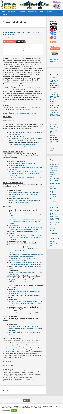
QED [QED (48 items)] (58, 214)
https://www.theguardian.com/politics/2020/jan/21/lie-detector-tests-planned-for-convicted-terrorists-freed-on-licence (25, 328)
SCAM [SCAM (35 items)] (52, 224)
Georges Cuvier (8, 352)
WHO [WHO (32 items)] (51, 245)
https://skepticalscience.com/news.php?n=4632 (23, 313)
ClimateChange (7, 372)
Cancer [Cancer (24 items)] (57, 164)
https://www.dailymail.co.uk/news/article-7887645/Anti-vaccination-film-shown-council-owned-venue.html (25, 282)
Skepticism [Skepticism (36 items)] (53, 228)
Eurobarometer (25, 372)
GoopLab (23, 374)
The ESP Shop (13, 11)
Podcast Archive (9, 369)
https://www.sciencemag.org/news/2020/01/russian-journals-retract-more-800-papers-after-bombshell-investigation (25, 237)
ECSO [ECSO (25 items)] (51, 178)
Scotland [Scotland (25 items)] (56, 224)
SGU (25, 377)
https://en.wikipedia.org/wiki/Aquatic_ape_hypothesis (25, 167)
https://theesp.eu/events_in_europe (25, 113)
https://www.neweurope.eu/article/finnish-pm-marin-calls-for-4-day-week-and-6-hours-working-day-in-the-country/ (25, 221)
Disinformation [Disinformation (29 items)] (54, 176)
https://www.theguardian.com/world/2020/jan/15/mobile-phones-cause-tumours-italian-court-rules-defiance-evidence (25, 303)
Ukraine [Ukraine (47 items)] (52, 241)
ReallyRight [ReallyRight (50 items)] (54, 216)
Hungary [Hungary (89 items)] (53, 194)
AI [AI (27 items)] (50, 164)
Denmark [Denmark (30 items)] (52, 174)
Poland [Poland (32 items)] (52, 205)
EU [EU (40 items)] (54, 178)
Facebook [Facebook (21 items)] (52, 180)
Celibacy (32, 371)
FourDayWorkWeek (8, 374)
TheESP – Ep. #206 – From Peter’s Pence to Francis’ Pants (21, 33)
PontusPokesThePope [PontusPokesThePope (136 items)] (54, 210)
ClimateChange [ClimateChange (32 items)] (54, 166)
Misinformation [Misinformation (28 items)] (54, 201)
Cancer (28, 371)
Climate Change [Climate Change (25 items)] (53, 168)
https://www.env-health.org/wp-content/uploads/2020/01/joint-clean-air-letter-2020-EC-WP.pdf (25, 249)
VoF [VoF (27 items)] (58, 243)
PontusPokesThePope (28, 376)
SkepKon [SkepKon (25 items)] (52, 226)
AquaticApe (17, 371)
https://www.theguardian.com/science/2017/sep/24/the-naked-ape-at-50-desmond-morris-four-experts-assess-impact (25, 173)
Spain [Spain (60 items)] (52, 231)
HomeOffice (30, 374)
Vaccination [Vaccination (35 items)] (53, 243)
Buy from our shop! (54, 60)
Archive (23, 11)
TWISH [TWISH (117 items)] (53, 238)
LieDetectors (12, 376)
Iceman (35, 374)
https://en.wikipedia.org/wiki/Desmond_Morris (23, 163)
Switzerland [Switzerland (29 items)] (53, 236)
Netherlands (19, 376)
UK (23, 379)
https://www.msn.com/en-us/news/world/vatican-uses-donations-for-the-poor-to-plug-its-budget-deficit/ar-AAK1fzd (25, 200)
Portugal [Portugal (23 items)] (55, 214)
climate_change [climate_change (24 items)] (53, 170)
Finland (31, 372)
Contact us (4, 14)
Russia (14, 377)
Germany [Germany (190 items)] (55, 183)
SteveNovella (30, 377)
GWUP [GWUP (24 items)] (54, 186)
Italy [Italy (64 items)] (54, 197)
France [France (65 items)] (57, 180)
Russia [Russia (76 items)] (57, 222)
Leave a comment (9, 381)
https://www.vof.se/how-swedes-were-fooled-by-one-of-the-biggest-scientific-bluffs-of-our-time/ (25, 146)
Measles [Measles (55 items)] (53, 199)
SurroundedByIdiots (8, 379)
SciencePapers (20, 377)
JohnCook (5, 376)
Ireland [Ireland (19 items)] (51, 197)
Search (26, 400)
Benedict (23, 371)
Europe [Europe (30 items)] (57, 178)
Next (9, 390)
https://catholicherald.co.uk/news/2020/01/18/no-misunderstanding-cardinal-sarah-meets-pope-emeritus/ (24, 194)
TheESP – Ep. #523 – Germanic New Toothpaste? (54, 130)
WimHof (31, 379)
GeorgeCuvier (17, 374)
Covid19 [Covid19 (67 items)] (53, 172)
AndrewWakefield (9, 371)
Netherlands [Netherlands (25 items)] (53, 203)
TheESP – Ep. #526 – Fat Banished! (54, 81)
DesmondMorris (16, 372)
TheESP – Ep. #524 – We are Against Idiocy (55, 114)
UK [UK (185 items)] (58, 238)
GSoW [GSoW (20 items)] (51, 186)
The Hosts (50, 11)
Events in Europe (32, 11)
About (41, 11)
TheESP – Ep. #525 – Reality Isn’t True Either (54, 97)
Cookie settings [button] (6, 410)
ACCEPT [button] (14, 410)
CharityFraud (38, 371)
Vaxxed (27, 379)
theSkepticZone (18, 379)
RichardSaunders (7, 377)
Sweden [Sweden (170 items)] (54, 233)
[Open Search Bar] (61, 14)
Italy (39, 374)
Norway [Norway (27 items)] (58, 203)
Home (3, 11)
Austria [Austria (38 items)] (54, 164)
